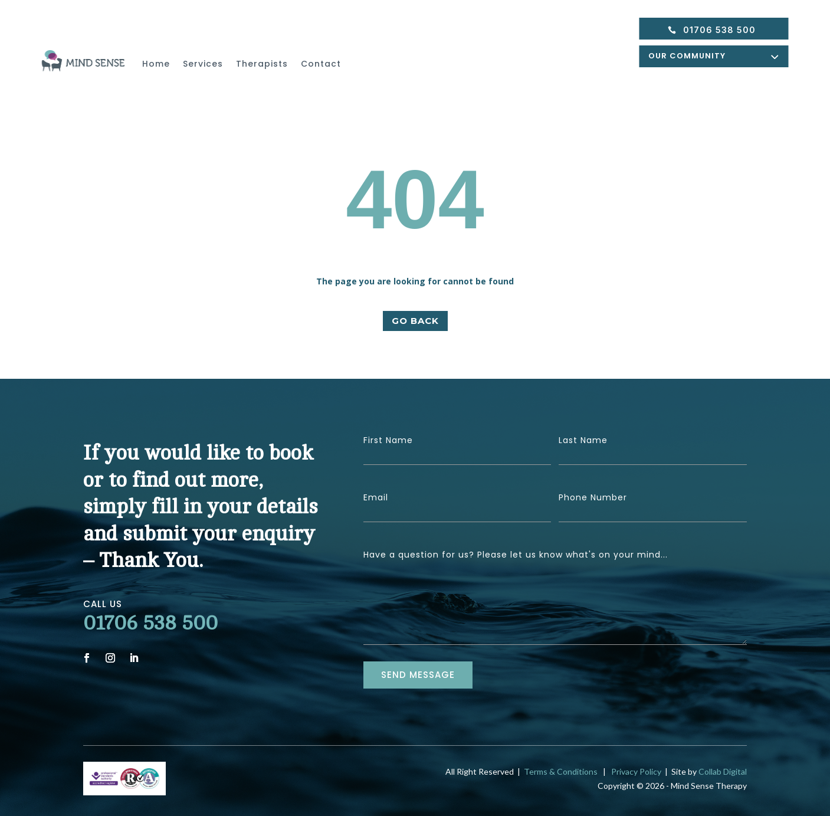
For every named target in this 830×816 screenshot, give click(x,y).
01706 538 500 (719, 30)
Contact (321, 64)
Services (203, 64)
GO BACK (415, 320)
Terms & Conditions (561, 771)
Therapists (262, 64)
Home (156, 64)
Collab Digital (722, 771)
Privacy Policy (634, 771)
